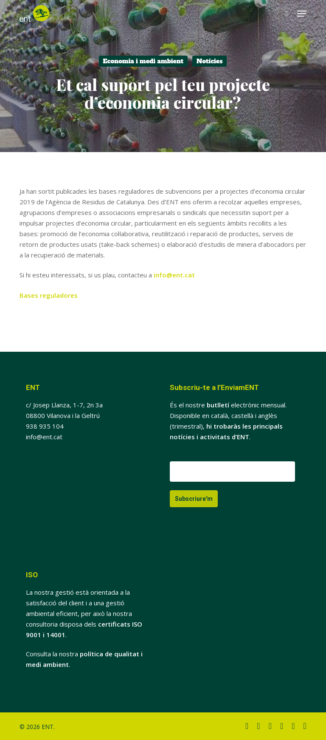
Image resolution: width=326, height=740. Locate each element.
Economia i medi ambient (143, 61)
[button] (301, 13)
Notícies (210, 61)
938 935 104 (45, 426)
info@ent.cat (174, 275)
